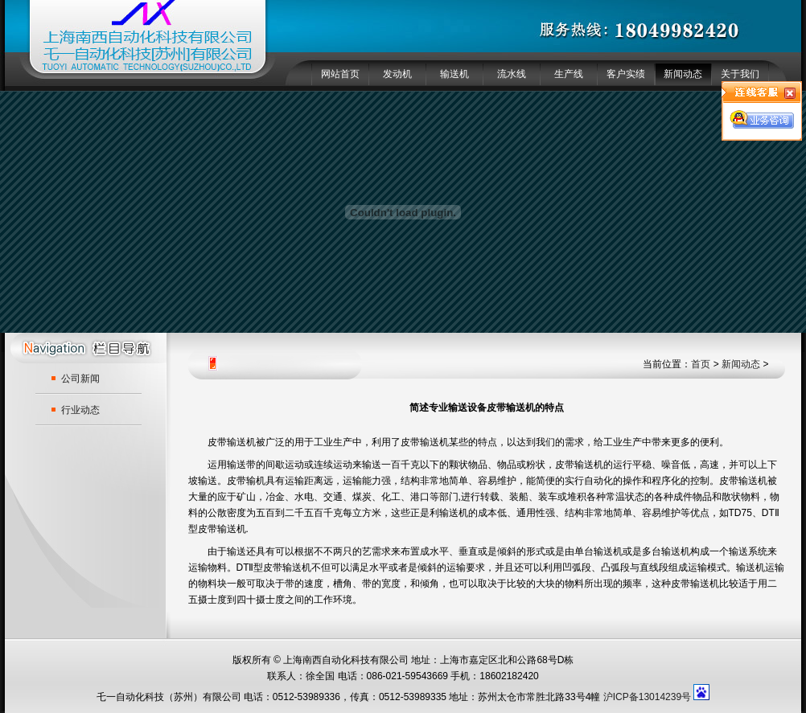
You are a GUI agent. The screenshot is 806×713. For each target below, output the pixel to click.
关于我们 (740, 74)
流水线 (511, 74)
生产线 (568, 74)
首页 (700, 364)
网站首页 (340, 74)
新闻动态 (683, 74)
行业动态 (80, 410)
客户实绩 (626, 74)
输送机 (454, 74)
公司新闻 (80, 378)
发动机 (397, 74)
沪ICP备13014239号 (647, 697)
